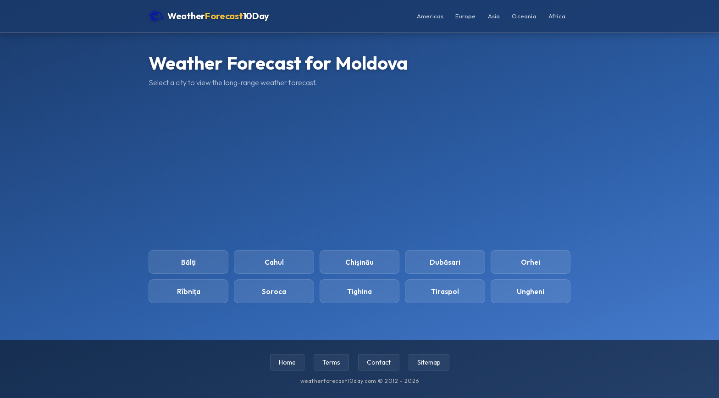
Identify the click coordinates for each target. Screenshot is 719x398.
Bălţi (188, 262)
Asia (494, 16)
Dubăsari (445, 262)
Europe (465, 16)
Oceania (524, 16)
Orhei (530, 262)
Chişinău (359, 262)
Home (287, 362)
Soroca (274, 291)
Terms (331, 362)
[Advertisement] (359, 168)
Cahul (274, 262)
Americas (430, 16)
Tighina (359, 291)
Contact (379, 362)
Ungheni (530, 291)
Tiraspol (445, 291)
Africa (556, 16)
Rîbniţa (188, 291)
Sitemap (429, 362)
